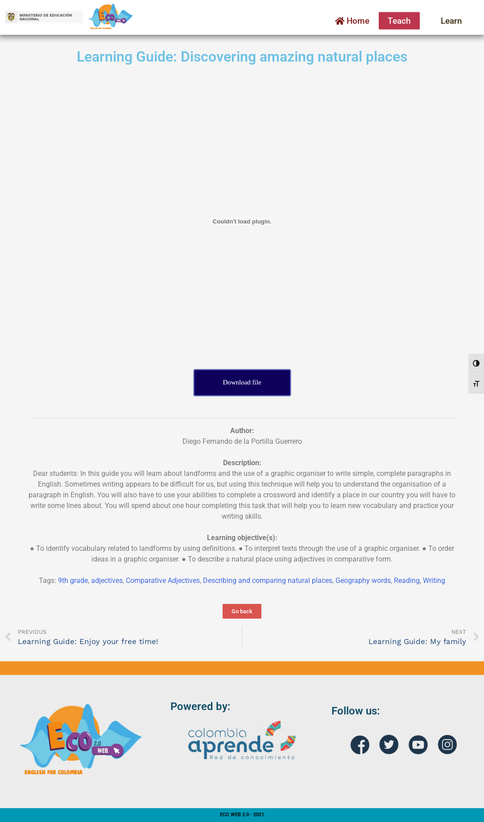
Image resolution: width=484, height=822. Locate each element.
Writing (434, 580)
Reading (407, 580)
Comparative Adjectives (163, 580)
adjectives (107, 580)
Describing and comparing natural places (267, 580)
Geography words (363, 580)
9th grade (73, 580)
